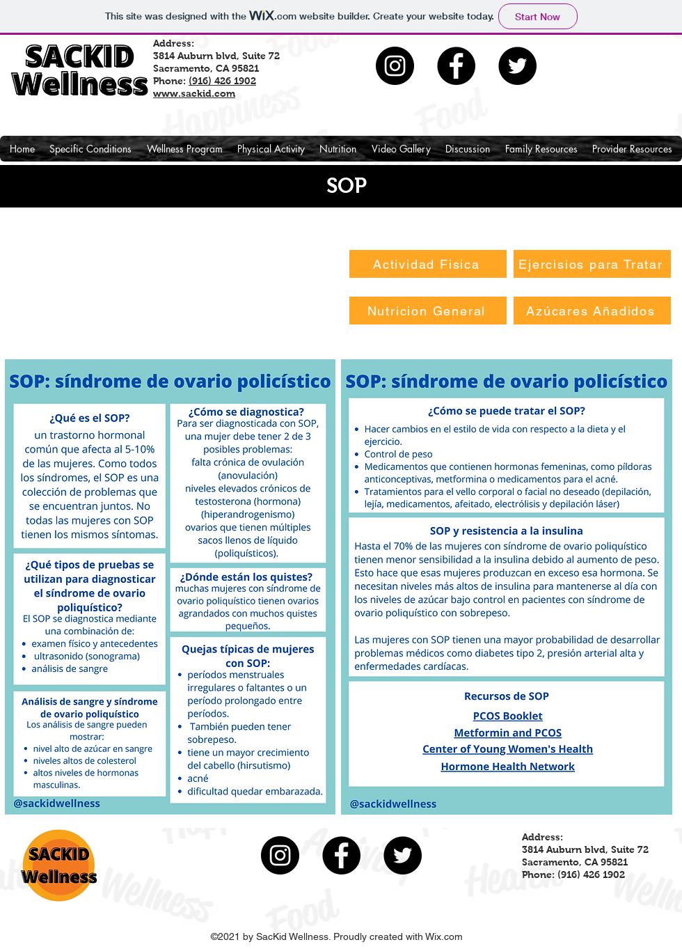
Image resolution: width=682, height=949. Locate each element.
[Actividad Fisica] (428, 264)
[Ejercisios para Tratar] (592, 264)
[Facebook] (456, 66)
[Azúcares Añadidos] (592, 310)
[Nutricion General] (428, 310)
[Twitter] (517, 66)
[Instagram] (395, 66)
